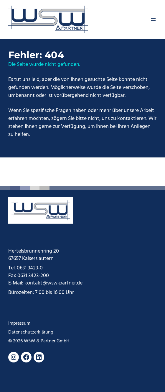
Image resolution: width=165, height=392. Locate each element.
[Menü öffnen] (153, 19)
